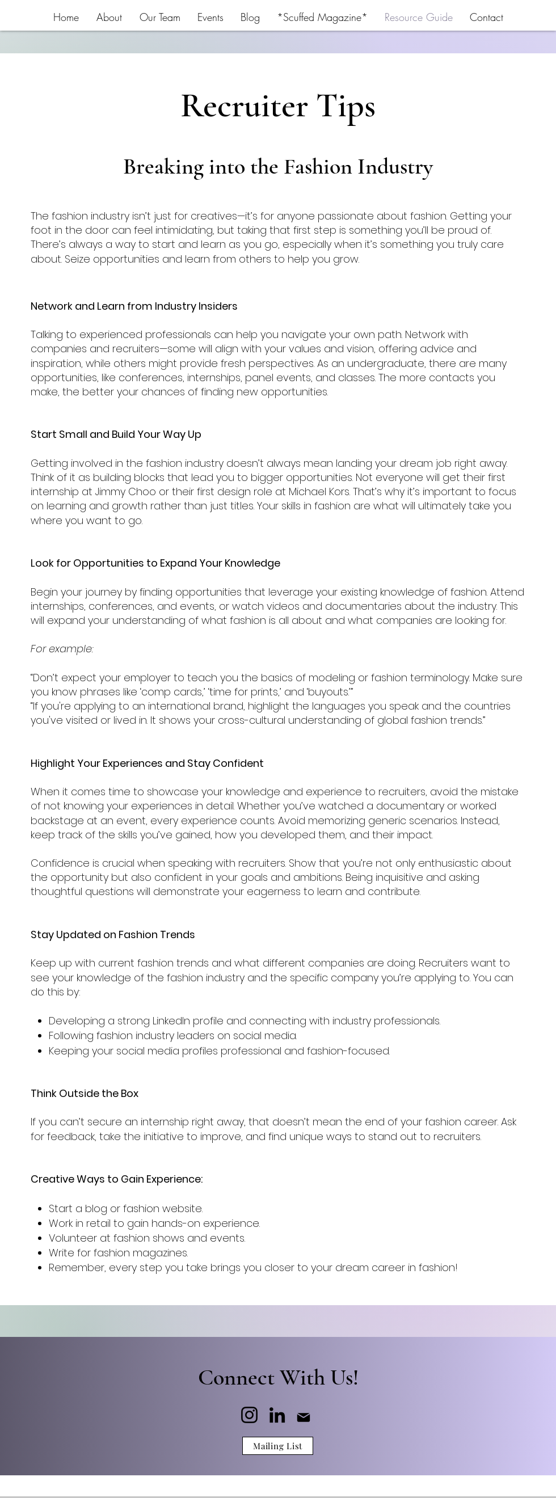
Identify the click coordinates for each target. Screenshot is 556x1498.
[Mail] (303, 1418)
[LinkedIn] (277, 1415)
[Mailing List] (277, 1446)
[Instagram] (249, 1415)
